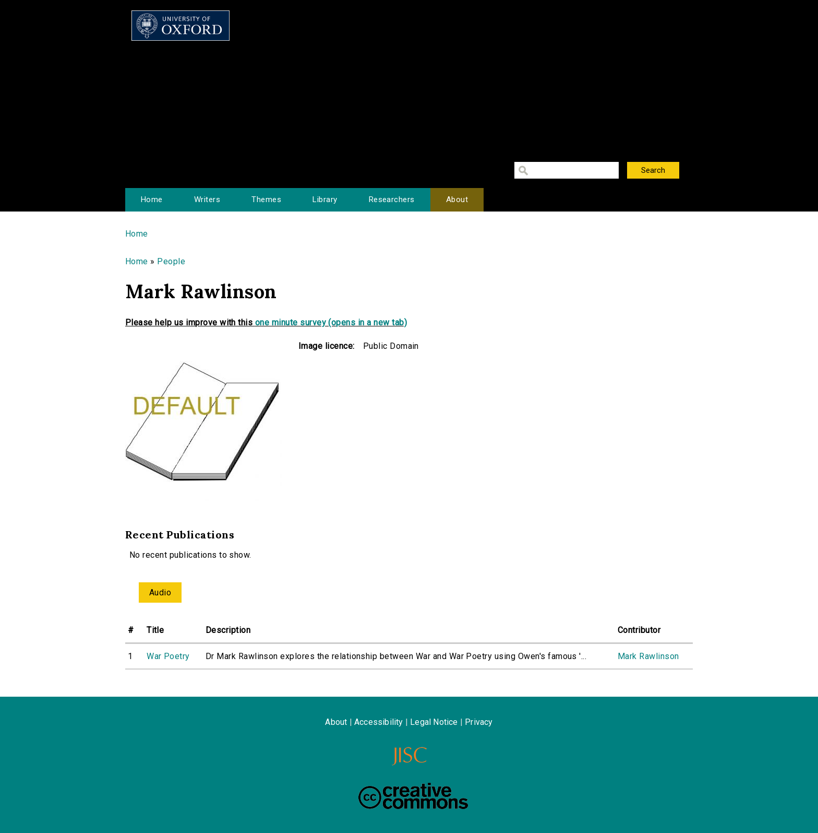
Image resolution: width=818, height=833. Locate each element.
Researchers (392, 199)
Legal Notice (434, 722)
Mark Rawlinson (648, 656)
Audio (160, 592)
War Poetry (168, 656)
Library (324, 199)
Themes (266, 199)
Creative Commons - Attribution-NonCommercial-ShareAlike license (413, 796)
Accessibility (378, 722)
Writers (207, 199)
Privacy (478, 722)
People (171, 261)
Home (152, 199)
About (457, 199)
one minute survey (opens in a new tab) (331, 322)
